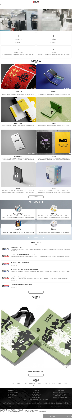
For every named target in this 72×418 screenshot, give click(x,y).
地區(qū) (16, 398)
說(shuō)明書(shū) (18, 158)
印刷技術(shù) (11, 402)
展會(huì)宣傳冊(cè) (18, 216)
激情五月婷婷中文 (10, 417)
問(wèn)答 (14, 399)
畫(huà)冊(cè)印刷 (18, 54)
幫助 (38, 398)
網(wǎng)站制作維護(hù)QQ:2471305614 (61, 412)
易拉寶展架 (18, 231)
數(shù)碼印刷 (18, 39)
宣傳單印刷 (54, 216)
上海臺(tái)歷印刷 (24, 389)
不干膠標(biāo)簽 (18, 93)
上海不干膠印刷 (31, 389)
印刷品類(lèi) (34, 401)
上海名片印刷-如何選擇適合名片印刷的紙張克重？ (23, 289)
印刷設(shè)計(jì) (10, 398)
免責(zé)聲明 (51, 412)
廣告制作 (54, 54)
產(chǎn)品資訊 (11, 401)
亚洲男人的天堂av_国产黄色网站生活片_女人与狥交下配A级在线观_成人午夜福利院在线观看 (19, 415)
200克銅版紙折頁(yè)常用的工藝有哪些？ (21, 265)
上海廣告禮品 (64, 389)
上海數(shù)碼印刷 (51, 389)
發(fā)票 (39, 399)
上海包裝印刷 (58, 389)
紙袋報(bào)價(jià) (62, 398)
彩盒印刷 (54, 191)
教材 (56, 401)
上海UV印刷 (44, 389)
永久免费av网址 (3, 417)
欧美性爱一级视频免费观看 (40, 417)
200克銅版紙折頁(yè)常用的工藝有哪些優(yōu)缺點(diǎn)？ (24, 257)
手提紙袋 (18, 191)
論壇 (15, 402)
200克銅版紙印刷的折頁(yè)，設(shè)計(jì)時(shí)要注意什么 (25, 273)
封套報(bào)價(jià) (61, 401)
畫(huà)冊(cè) (55, 398)
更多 (68, 409)
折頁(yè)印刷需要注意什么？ (18, 249)
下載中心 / (35, 398)
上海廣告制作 (38, 389)
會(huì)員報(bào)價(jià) (62, 402)
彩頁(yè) (54, 399)
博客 (16, 401)
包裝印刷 (54, 39)
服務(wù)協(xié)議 (34, 399)
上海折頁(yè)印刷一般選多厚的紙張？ (20, 281)
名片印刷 (54, 125)
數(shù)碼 (38, 402)
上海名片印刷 (17, 389)
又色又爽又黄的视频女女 (19, 417)
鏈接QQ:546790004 (36, 391)
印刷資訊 (10, 399)
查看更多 (36, 198)
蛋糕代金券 (54, 231)
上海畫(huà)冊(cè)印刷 (9, 389)
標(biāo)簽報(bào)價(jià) (62, 399)
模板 (39, 401)
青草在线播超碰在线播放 (30, 417)
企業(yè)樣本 (54, 93)
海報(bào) (54, 158)
